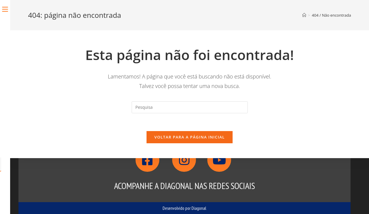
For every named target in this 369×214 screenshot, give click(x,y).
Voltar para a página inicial (189, 137)
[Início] (304, 15)
